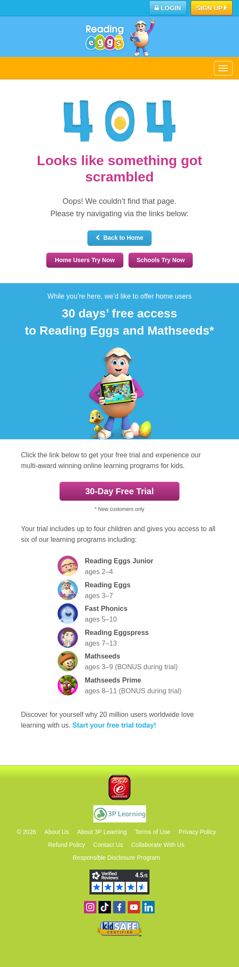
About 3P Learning (102, 831)
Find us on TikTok (105, 907)
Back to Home (119, 237)
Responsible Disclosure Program (116, 857)
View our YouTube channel (134, 907)
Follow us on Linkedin (148, 907)
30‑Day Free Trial (119, 491)
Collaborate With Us (158, 844)
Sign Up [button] (211, 8)
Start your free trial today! (114, 725)
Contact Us (108, 844)
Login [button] (168, 8)
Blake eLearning (119, 787)
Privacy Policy (197, 831)
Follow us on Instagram (90, 907)
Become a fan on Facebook (119, 907)
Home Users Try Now (85, 260)
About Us (57, 831)
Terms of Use (152, 831)
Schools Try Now (161, 260)
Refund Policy (66, 844)
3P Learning (119, 813)
